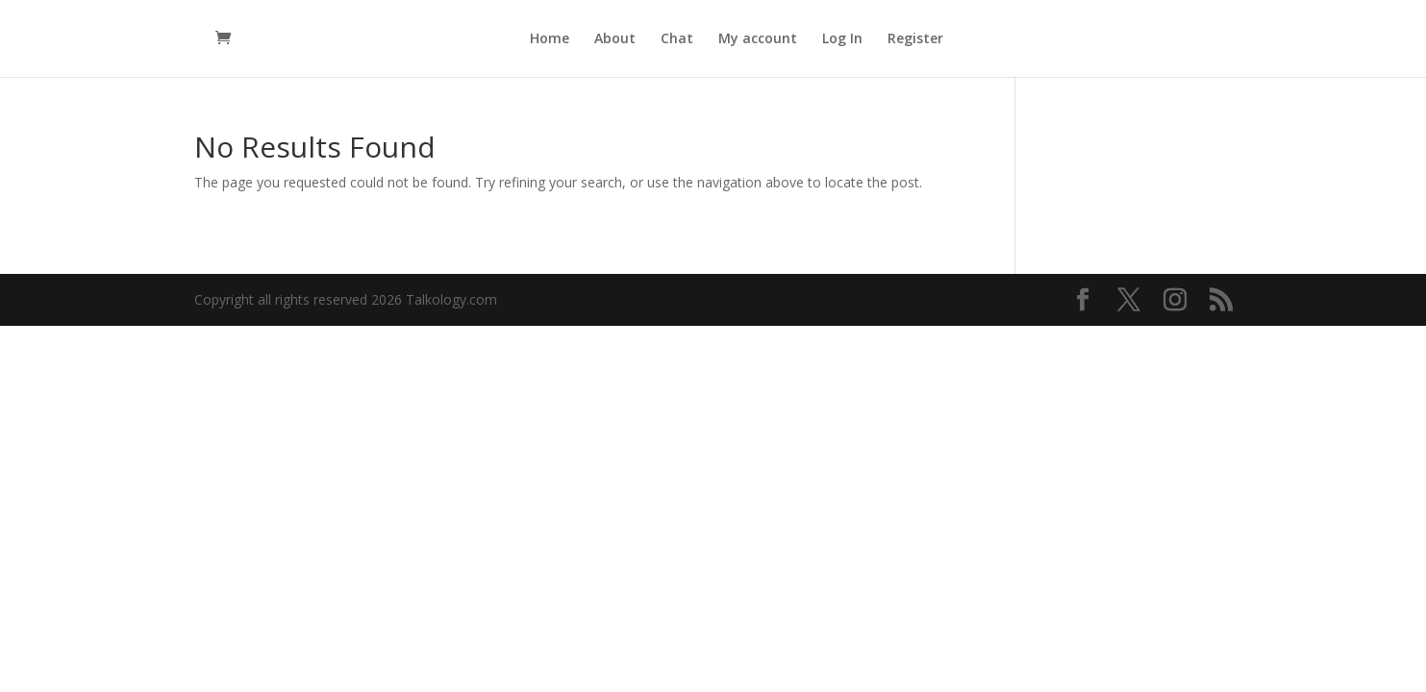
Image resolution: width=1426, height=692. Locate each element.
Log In (842, 39)
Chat (677, 39)
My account (757, 39)
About (615, 39)
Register (915, 39)
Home (549, 39)
